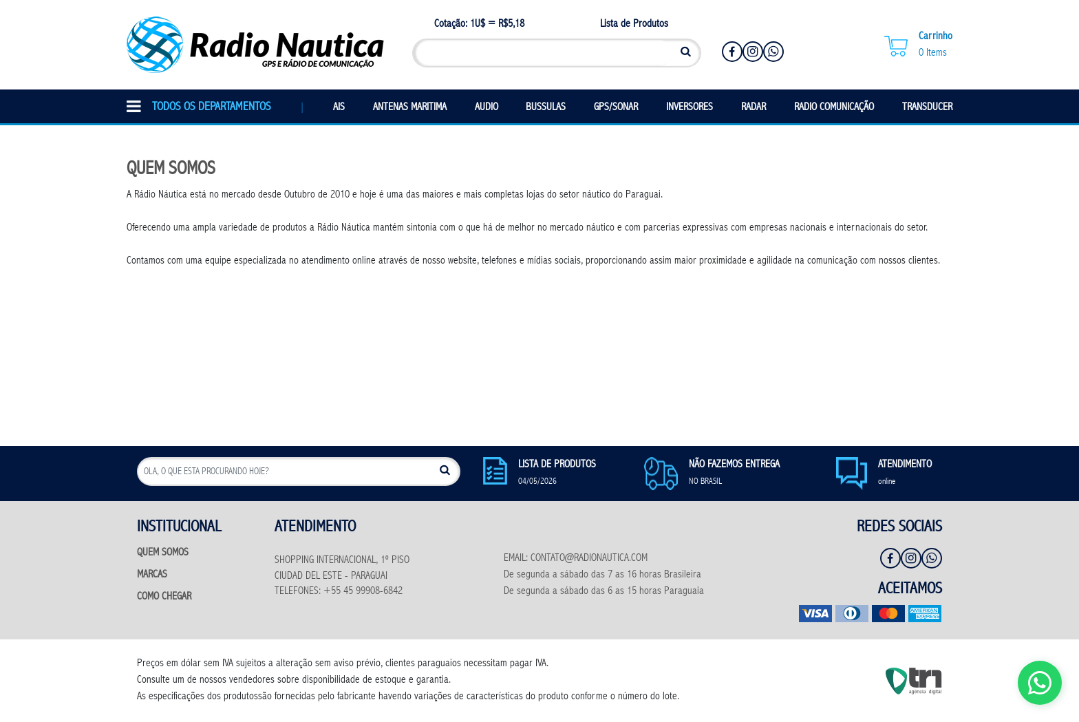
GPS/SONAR (616, 108)
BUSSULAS (546, 108)
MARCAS (152, 575)
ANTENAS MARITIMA (410, 108)
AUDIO (486, 108)
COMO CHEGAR (164, 597)
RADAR (753, 108)
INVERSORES (689, 108)
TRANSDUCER (927, 108)
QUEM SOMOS (163, 553)
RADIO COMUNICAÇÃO (834, 108)
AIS (339, 108)
